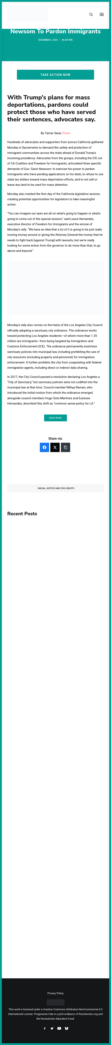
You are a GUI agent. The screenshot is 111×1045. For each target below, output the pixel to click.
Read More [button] (55, 418)
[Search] (89, 14)
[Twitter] (55, 447)
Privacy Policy (55, 993)
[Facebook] (44, 447)
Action (69, 40)
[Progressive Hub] (27, 14)
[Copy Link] (65, 447)
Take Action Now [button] (55, 74)
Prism (66, 133)
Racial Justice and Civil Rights (56, 488)
